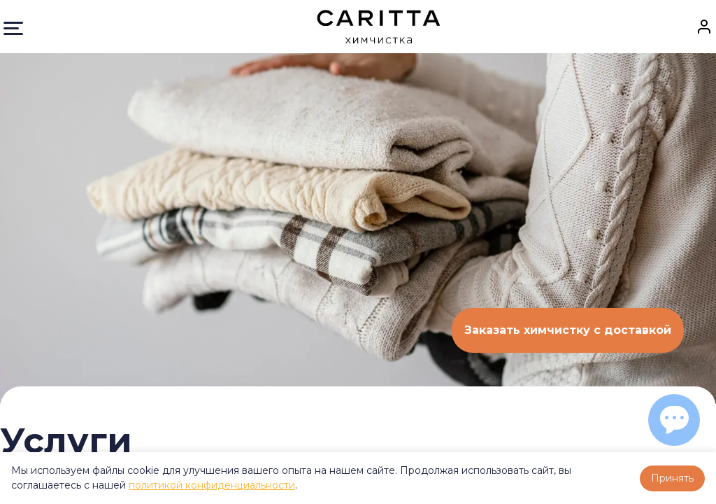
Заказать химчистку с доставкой (567, 330)
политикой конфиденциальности (212, 485)
